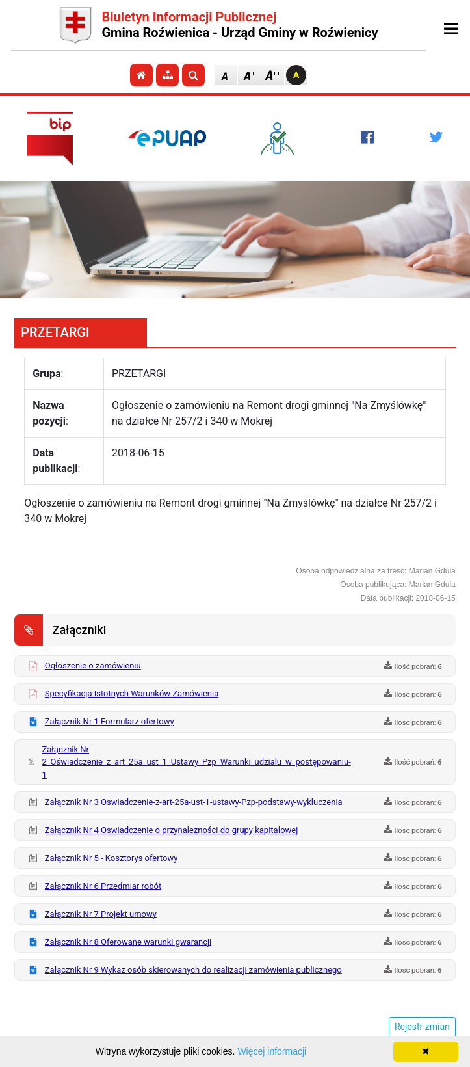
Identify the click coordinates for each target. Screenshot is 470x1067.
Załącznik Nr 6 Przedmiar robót (103, 886)
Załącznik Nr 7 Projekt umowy (101, 914)
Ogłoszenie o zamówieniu (93, 665)
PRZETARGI (55, 332)
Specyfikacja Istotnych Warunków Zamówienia (131, 693)
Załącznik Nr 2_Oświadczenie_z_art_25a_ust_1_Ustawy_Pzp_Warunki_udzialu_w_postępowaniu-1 (196, 762)
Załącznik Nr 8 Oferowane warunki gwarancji (128, 942)
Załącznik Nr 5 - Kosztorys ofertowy (111, 858)
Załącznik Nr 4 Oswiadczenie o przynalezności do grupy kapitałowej (171, 830)
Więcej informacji (271, 1051)
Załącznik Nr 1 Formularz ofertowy (109, 721)
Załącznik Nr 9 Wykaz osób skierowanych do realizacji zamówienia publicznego (193, 970)
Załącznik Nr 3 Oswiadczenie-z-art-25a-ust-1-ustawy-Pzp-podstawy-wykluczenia (194, 802)
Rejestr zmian (422, 1026)
